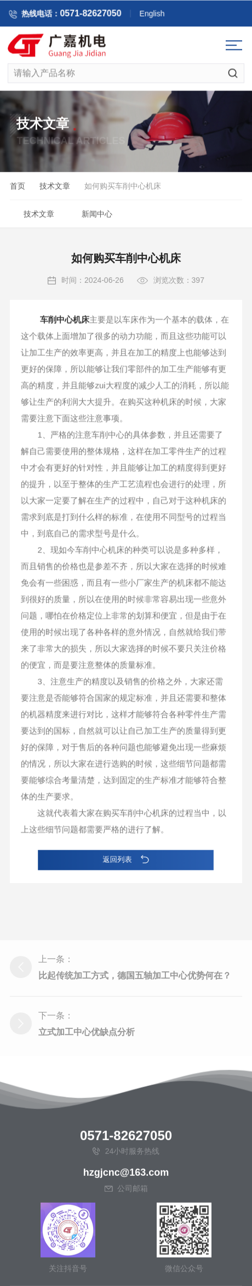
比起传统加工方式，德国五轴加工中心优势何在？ (134, 1029)
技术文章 (54, 188)
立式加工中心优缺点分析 (86, 1085)
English (162, 15)
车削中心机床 (64, 342)
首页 (17, 188)
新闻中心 (97, 216)
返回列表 (126, 859)
